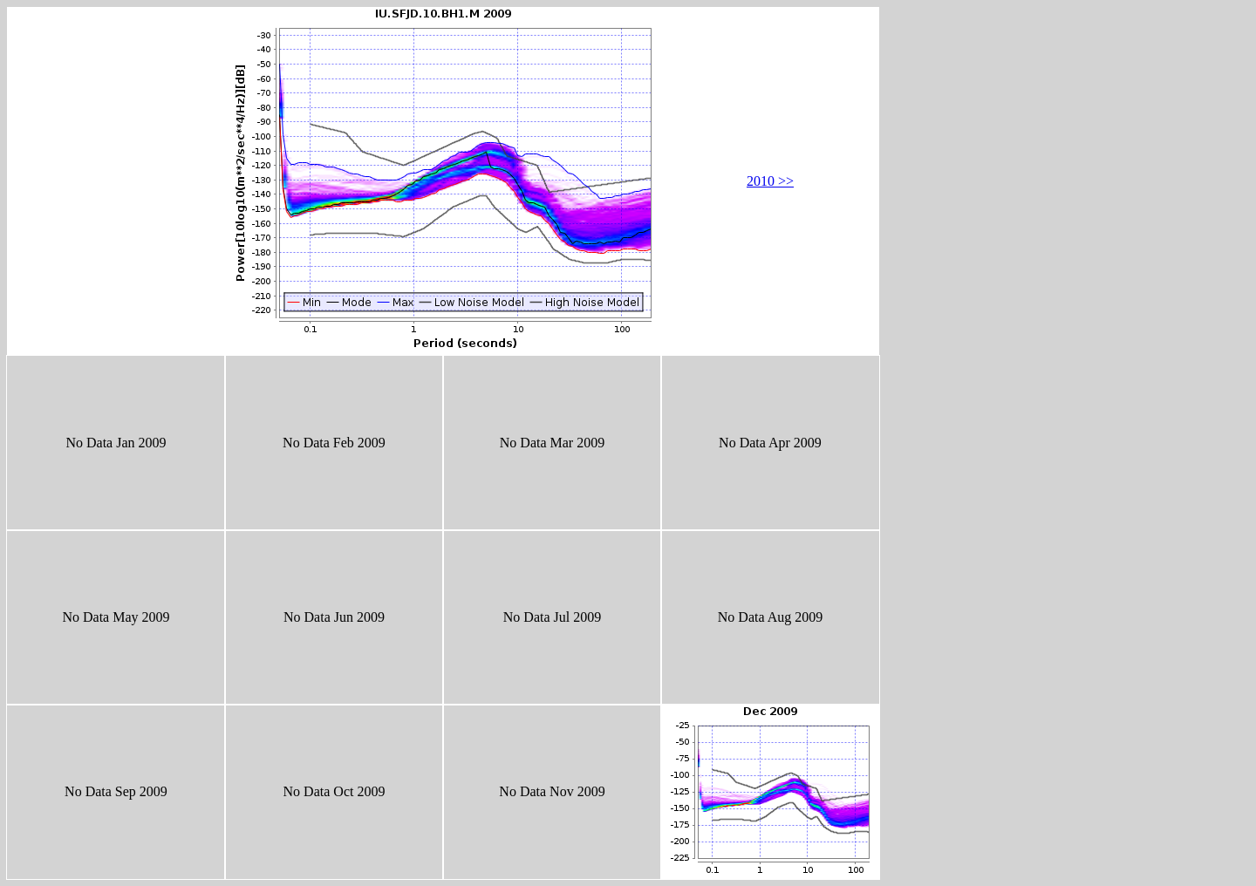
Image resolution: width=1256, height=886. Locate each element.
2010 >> (770, 181)
